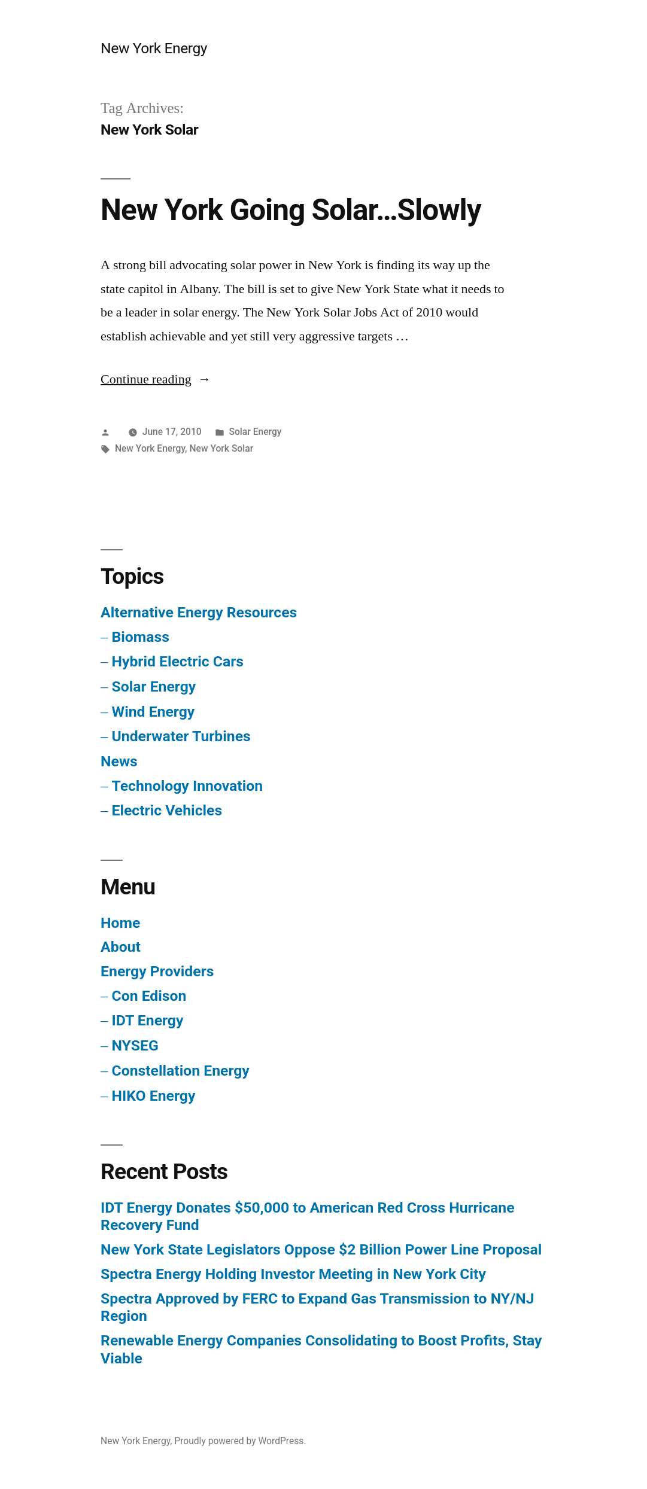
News (119, 761)
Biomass (140, 636)
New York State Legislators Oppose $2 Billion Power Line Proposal (321, 1249)
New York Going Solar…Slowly (291, 210)
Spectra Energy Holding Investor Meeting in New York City (293, 1274)
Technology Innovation (187, 785)
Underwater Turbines (180, 736)
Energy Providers (157, 971)
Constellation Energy (180, 1070)
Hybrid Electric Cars (177, 661)
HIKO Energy (153, 1095)
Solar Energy (255, 431)
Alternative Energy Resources (199, 612)
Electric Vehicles (166, 810)
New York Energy (154, 48)
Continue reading (156, 379)
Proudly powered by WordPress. (240, 1441)
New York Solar (222, 448)
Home (120, 922)
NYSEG (134, 1045)
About (121, 946)
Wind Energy (153, 711)
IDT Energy (147, 1020)
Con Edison (148, 995)
